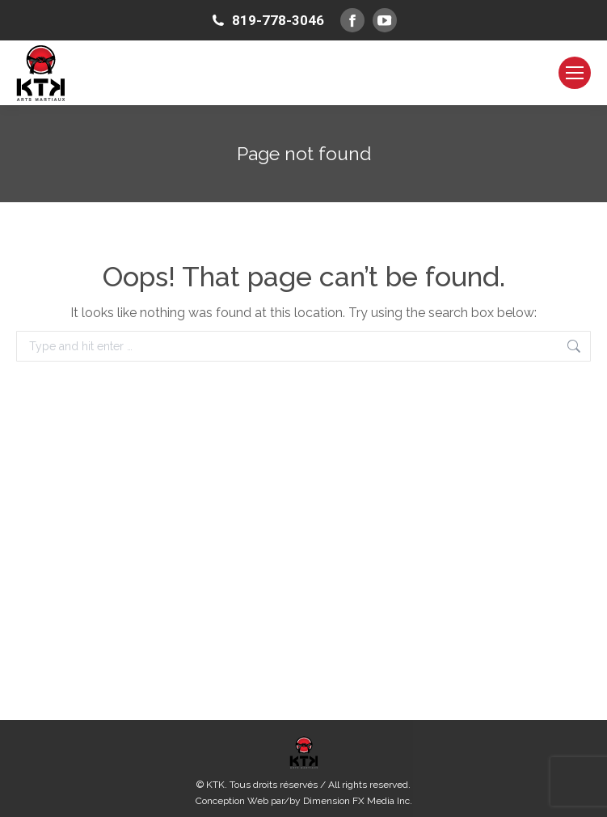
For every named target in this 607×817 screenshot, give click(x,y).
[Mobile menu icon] (575, 73)
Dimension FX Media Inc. (357, 800)
